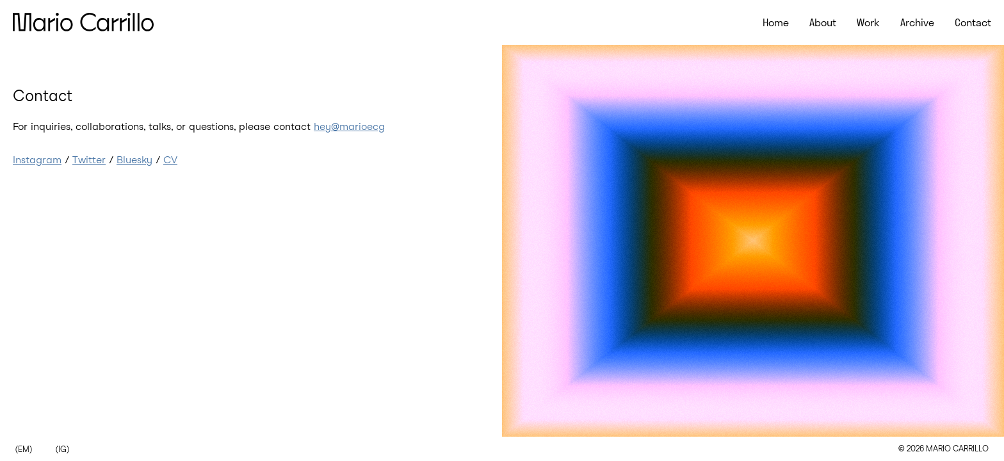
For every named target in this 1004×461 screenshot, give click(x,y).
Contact (973, 22)
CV (170, 160)
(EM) (23, 449)
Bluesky (134, 160)
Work (868, 22)
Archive (917, 22)
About (822, 22)
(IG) (62, 449)
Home (776, 22)
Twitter (89, 160)
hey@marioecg (349, 126)
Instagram (37, 160)
